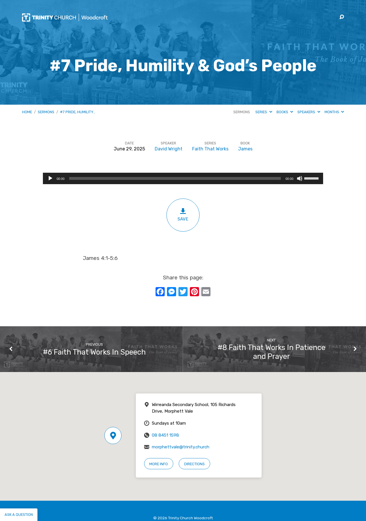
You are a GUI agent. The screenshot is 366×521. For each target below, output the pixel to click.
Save (183, 215)
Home (27, 112)
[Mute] (300, 178)
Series (263, 112)
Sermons (46, 112)
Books (285, 112)
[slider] (175, 178)
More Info (158, 464)
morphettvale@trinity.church (180, 447)
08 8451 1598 (165, 435)
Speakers (308, 112)
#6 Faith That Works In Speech (94, 352)
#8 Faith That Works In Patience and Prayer (271, 352)
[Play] (50, 178)
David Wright (168, 149)
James (245, 149)
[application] (183, 178)
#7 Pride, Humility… (77, 112)
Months (334, 112)
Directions (194, 464)
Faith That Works (210, 149)
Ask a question (19, 514)
